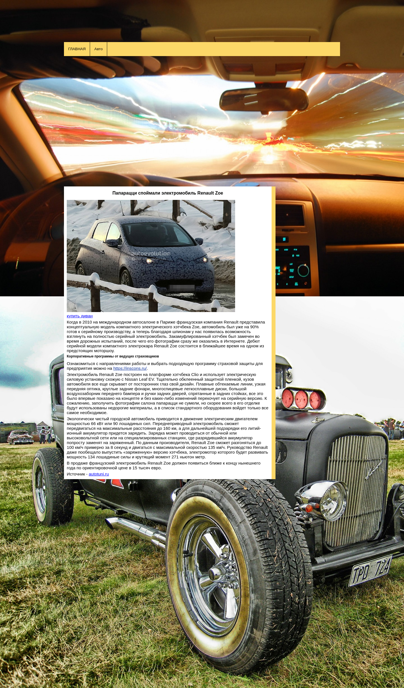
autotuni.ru (99, 474)
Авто (98, 49)
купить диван (80, 315)
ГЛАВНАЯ (77, 49)
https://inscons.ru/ (130, 368)
